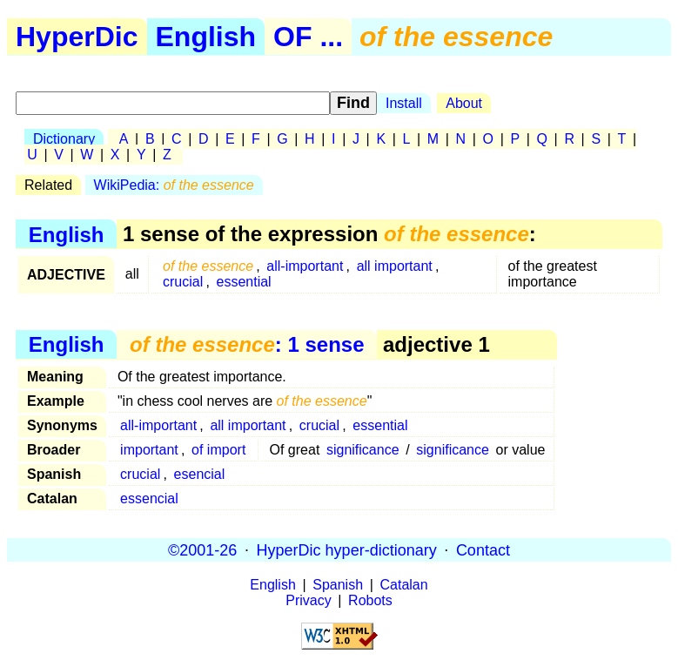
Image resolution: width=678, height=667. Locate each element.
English (206, 36)
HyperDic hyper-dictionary (347, 549)
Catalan (404, 584)
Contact (483, 549)
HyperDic (77, 36)
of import (218, 449)
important (149, 449)
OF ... (308, 36)
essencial (149, 498)
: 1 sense (247, 344)
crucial (183, 281)
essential (244, 281)
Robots (370, 600)
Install (404, 103)
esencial (199, 474)
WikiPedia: (174, 185)
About (464, 103)
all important (395, 266)
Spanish (337, 584)
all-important (304, 266)
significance (362, 449)
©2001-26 (202, 549)
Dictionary (64, 138)
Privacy (308, 600)
